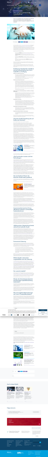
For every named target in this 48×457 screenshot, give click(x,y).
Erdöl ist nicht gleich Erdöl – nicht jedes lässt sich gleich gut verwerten (11, 393)
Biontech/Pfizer (17, 253)
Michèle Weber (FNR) (26, 342)
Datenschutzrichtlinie (34, 433)
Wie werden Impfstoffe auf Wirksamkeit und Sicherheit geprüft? (29, 185)
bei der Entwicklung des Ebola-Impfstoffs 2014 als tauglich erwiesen (24, 233)
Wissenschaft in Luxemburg (10, 5)
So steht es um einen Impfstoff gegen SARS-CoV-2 (28, 346)
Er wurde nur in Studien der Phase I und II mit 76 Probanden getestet (21, 274)
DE (39, 2)
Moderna (22, 253)
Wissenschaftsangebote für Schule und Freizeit (28, 442)
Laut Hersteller (30, 274)
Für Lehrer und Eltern (26, 5)
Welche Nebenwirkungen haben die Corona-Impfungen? (29, 146)
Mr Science (31, 5)
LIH (24, 401)
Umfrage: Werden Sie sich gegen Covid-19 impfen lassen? (28, 353)
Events (16, 445)
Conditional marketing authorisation (27, 244)
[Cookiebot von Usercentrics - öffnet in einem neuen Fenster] (4, 455)
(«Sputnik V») (19, 273)
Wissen (16, 5)
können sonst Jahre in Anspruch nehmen (27, 53)
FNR (16, 15)
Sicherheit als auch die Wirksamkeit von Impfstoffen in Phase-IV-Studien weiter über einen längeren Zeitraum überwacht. (23, 262)
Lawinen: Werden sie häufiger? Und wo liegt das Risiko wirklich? (19, 393)
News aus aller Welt (9, 441)
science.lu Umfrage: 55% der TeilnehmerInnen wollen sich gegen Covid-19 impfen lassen (29, 361)
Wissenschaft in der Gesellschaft (19, 444)
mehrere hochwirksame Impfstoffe (26, 46)
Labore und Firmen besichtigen (27, 443)
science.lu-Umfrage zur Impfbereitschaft (29, 359)
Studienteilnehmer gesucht (18, 443)
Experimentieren (20, 5)
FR (40, 2)
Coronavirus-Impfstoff (27, 352)
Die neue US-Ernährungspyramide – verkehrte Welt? (27, 393)
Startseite (40, 8)
